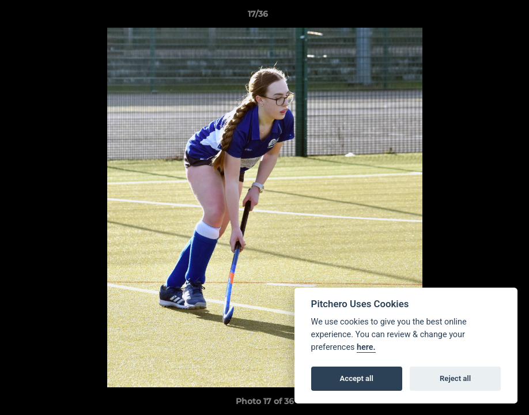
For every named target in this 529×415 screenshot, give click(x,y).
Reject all (455, 378)
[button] (481, 17)
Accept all (356, 378)
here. (366, 347)
